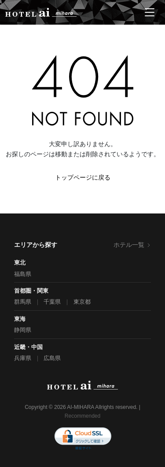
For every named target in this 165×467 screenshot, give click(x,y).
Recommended (82, 416)
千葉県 (52, 301)
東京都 (82, 301)
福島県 (22, 274)
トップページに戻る (82, 177)
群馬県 (22, 301)
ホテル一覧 (132, 244)
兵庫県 (22, 358)
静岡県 (22, 330)
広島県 (52, 358)
